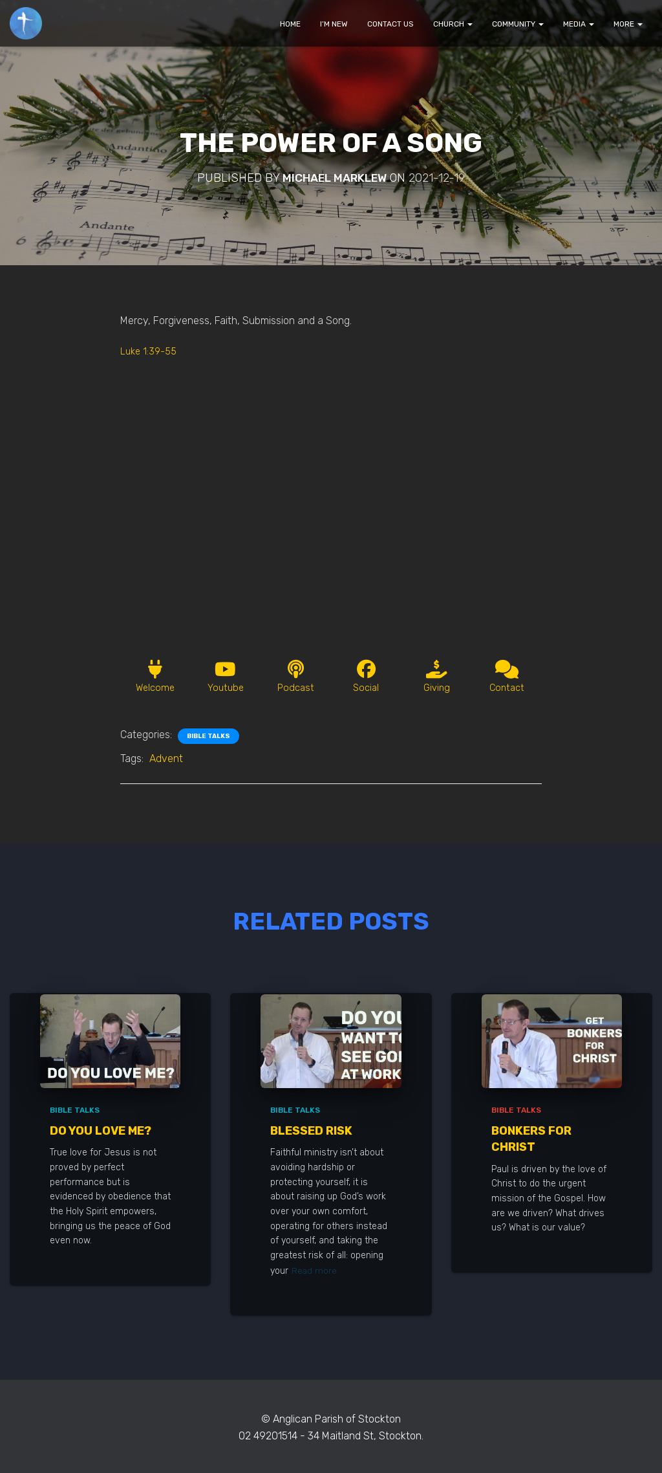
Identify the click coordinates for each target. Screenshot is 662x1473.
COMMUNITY (518, 23)
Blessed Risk (311, 1133)
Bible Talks (208, 740)
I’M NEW (334, 23)
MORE (628, 23)
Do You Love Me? (100, 1133)
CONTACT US (390, 23)
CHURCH (453, 23)
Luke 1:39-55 (150, 351)
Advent (166, 762)
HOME (290, 23)
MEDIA (578, 23)
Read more (314, 1271)
